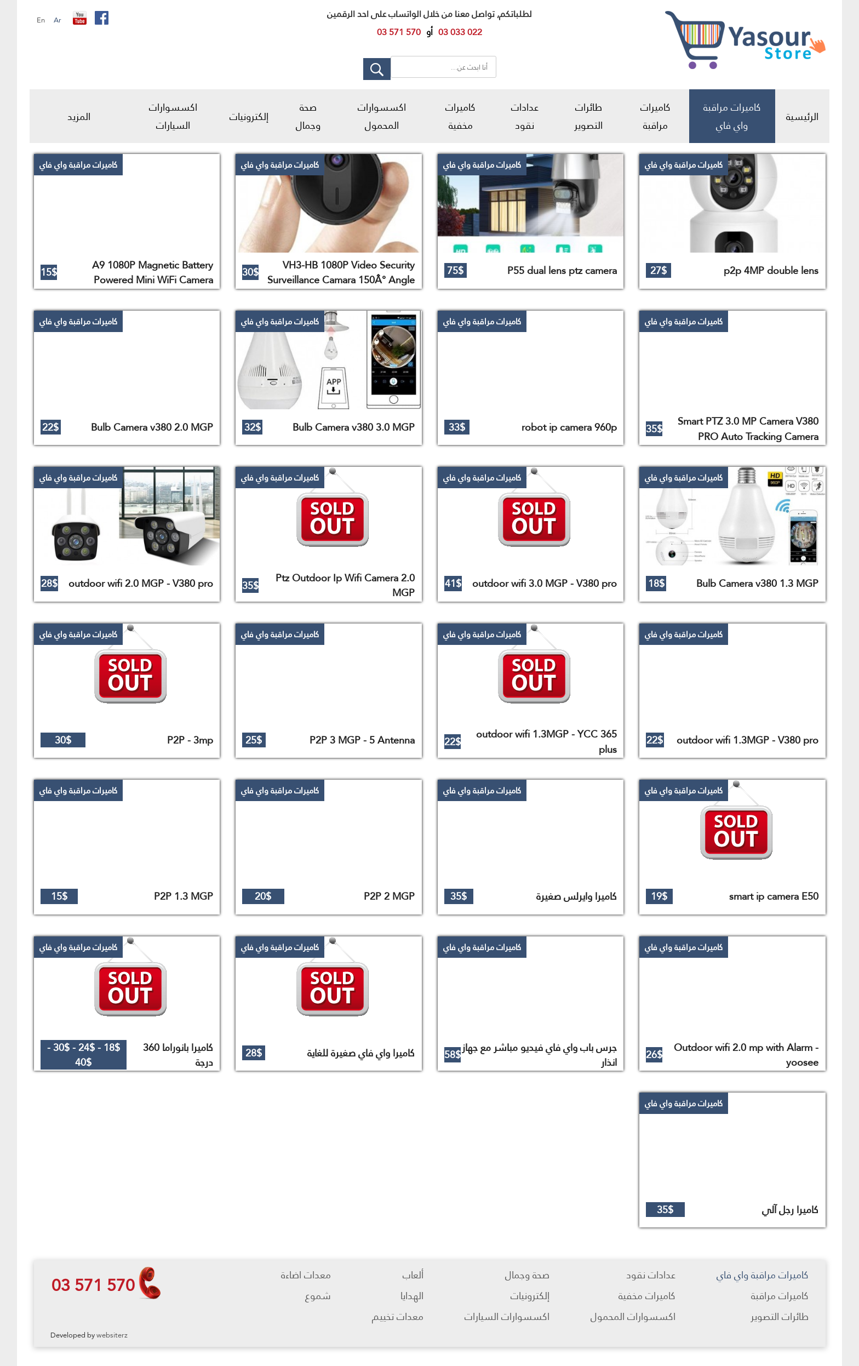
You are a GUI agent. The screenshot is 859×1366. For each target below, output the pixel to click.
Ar (57, 19)
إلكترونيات (249, 116)
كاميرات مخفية (460, 116)
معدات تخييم (397, 1316)
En (41, 19)
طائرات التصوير (588, 116)
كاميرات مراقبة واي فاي (732, 116)
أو (429, 32)
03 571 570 (93, 1285)
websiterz (112, 1334)
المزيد (78, 116)
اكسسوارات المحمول (382, 116)
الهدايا (411, 1296)
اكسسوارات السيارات (173, 116)
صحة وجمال (308, 116)
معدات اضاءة (306, 1275)
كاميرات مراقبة (655, 116)
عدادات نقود (525, 116)
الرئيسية (802, 116)
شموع (318, 1296)
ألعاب (413, 1275)
